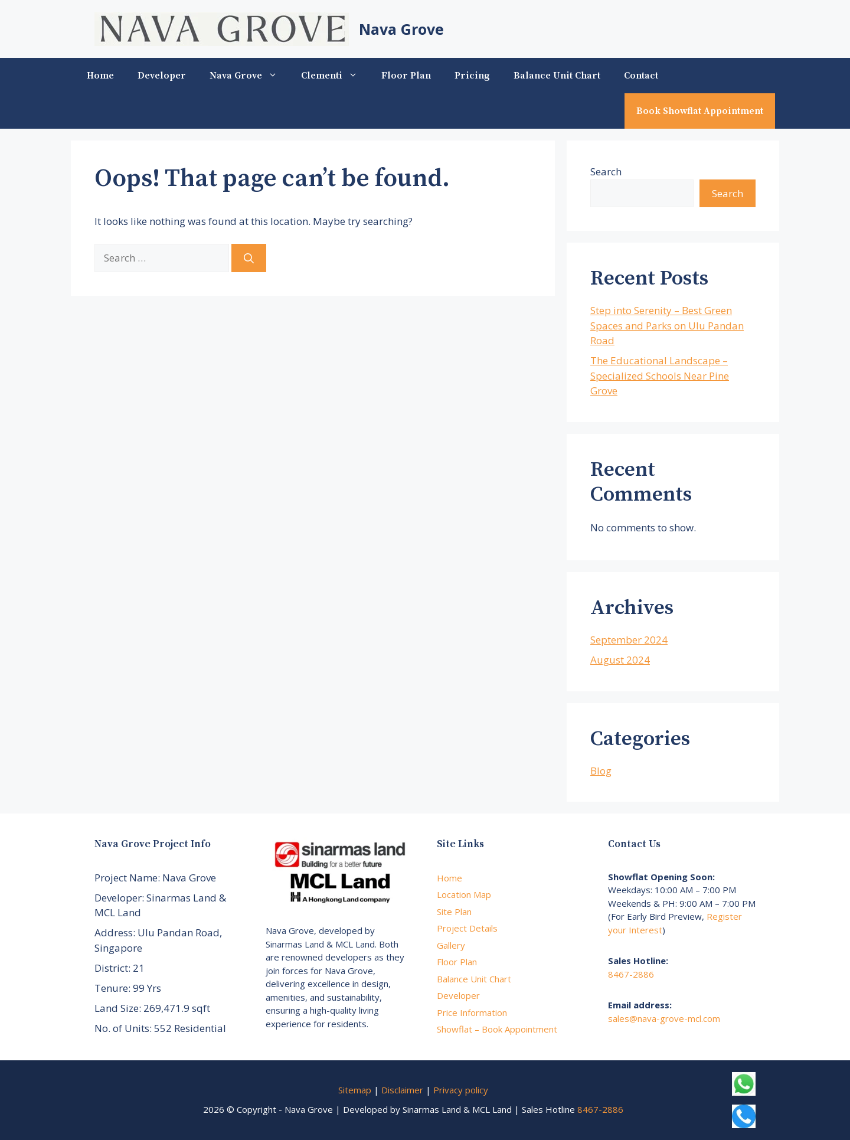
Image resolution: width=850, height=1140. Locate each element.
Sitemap (354, 1090)
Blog (601, 771)
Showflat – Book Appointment (497, 1029)
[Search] (248, 258)
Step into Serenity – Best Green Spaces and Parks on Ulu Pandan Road (667, 325)
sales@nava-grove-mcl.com (664, 1018)
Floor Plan (406, 75)
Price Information (472, 1012)
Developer (162, 75)
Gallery (451, 945)
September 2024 (629, 639)
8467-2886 (631, 974)
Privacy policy (460, 1090)
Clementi (335, 75)
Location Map (464, 894)
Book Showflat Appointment (699, 111)
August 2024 (620, 660)
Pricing (472, 75)
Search (606, 171)
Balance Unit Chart (557, 75)
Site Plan (454, 911)
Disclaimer (402, 1090)
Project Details (467, 928)
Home (100, 75)
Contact (641, 75)
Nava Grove (401, 29)
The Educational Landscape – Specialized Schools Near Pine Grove (659, 375)
